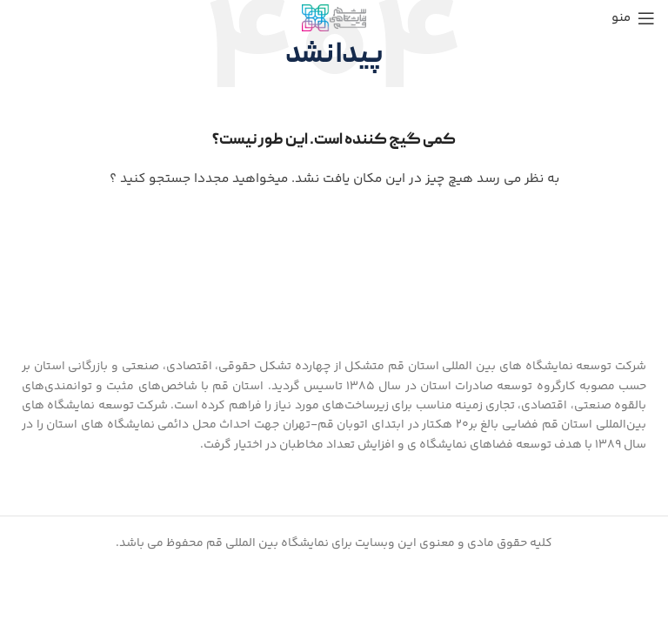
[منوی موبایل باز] (633, 18)
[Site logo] (334, 18)
